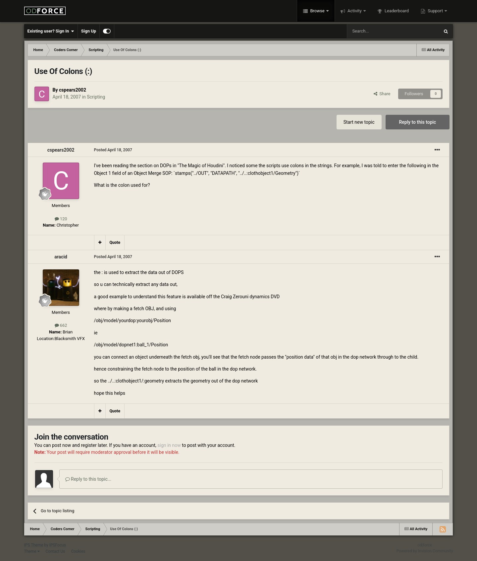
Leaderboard (396, 10)
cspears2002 (72, 90)
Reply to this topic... (88, 479)
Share (382, 93)
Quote (115, 242)
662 (61, 325)
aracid (60, 256)
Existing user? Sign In (50, 31)
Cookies (78, 551)
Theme (32, 551)
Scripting (96, 97)
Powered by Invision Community (425, 551)
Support (435, 10)
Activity (354, 10)
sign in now (169, 445)
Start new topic (359, 122)
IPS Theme (33, 545)
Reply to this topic (417, 122)
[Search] (377, 31)
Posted (113, 150)
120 (61, 218)
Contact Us (55, 551)
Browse (317, 10)
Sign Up (88, 31)
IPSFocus (57, 545)
